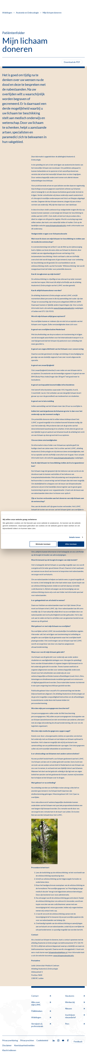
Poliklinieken (41, 1011)
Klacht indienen (9, 1050)
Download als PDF (72, 62)
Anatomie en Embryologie (27, 12)
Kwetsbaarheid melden (24, 1045)
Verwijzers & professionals (41, 1024)
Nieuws (75, 1008)
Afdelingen (7, 12)
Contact (41, 996)
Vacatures (75, 996)
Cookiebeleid (42, 1040)
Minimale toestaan (43, 544)
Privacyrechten (27, 1040)
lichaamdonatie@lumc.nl (57, 952)
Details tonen (74, 537)
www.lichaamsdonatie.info (56, 225)
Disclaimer (7, 1045)
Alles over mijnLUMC (41, 1003)
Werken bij (75, 1002)
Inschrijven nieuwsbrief (75, 1016)
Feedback (78, 1041)
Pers (75, 1023)
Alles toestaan (71, 544)
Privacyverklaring (10, 1040)
